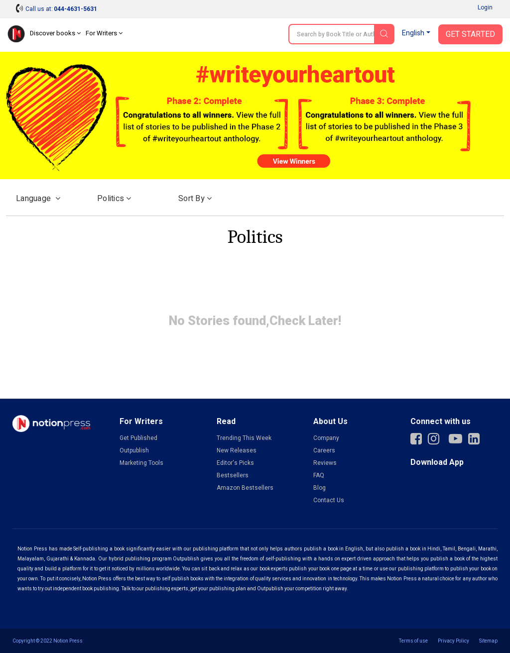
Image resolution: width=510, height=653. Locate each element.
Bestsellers (233, 475)
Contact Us (328, 500)
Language (38, 199)
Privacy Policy (453, 641)
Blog (319, 487)
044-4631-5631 (75, 8)
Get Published (138, 438)
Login (485, 7)
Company (326, 438)
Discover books (55, 33)
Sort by (195, 199)
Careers (324, 450)
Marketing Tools (141, 462)
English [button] (413, 33)
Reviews (325, 462)
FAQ (318, 475)
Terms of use (413, 641)
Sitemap (488, 641)
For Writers (104, 33)
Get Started (470, 34)
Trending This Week (244, 438)
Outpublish (134, 450)
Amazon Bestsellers (245, 487)
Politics (114, 199)
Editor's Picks (235, 462)
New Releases (236, 450)
